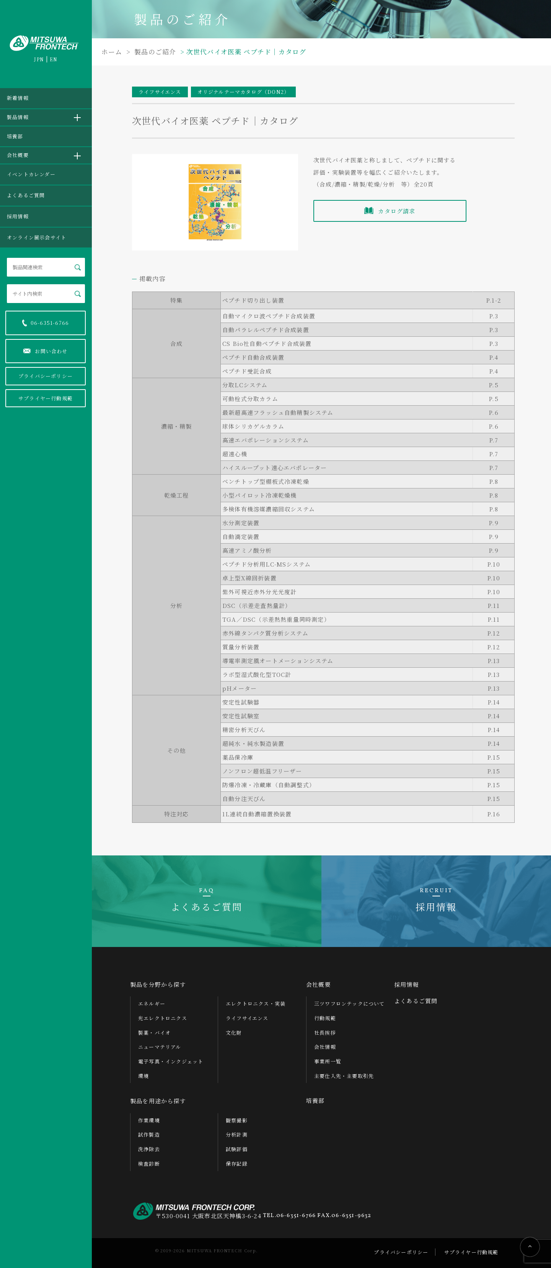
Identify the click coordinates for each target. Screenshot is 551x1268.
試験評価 (237, 1149)
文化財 (234, 1032)
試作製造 (149, 1134)
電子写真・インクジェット (170, 1061)
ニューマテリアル (159, 1046)
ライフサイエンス (247, 1018)
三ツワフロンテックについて (349, 1003)
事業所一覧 (327, 1061)
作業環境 (149, 1120)
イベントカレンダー (31, 174)
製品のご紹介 (154, 51)
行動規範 (325, 1018)
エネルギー (151, 1003)
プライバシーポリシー (45, 376)
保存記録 (237, 1163)
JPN (39, 59)
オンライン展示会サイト (36, 237)
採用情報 (18, 216)
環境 (143, 1076)
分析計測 (237, 1134)
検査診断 (149, 1163)
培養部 (15, 136)
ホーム (111, 51)
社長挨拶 (325, 1032)
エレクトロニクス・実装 (255, 1003)
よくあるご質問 (26, 195)
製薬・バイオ (154, 1032)
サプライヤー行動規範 (45, 398)
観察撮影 (237, 1120)
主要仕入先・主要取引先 (344, 1076)
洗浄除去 (149, 1149)
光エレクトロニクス (162, 1018)
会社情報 (325, 1046)
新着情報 (18, 98)
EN (53, 59)
